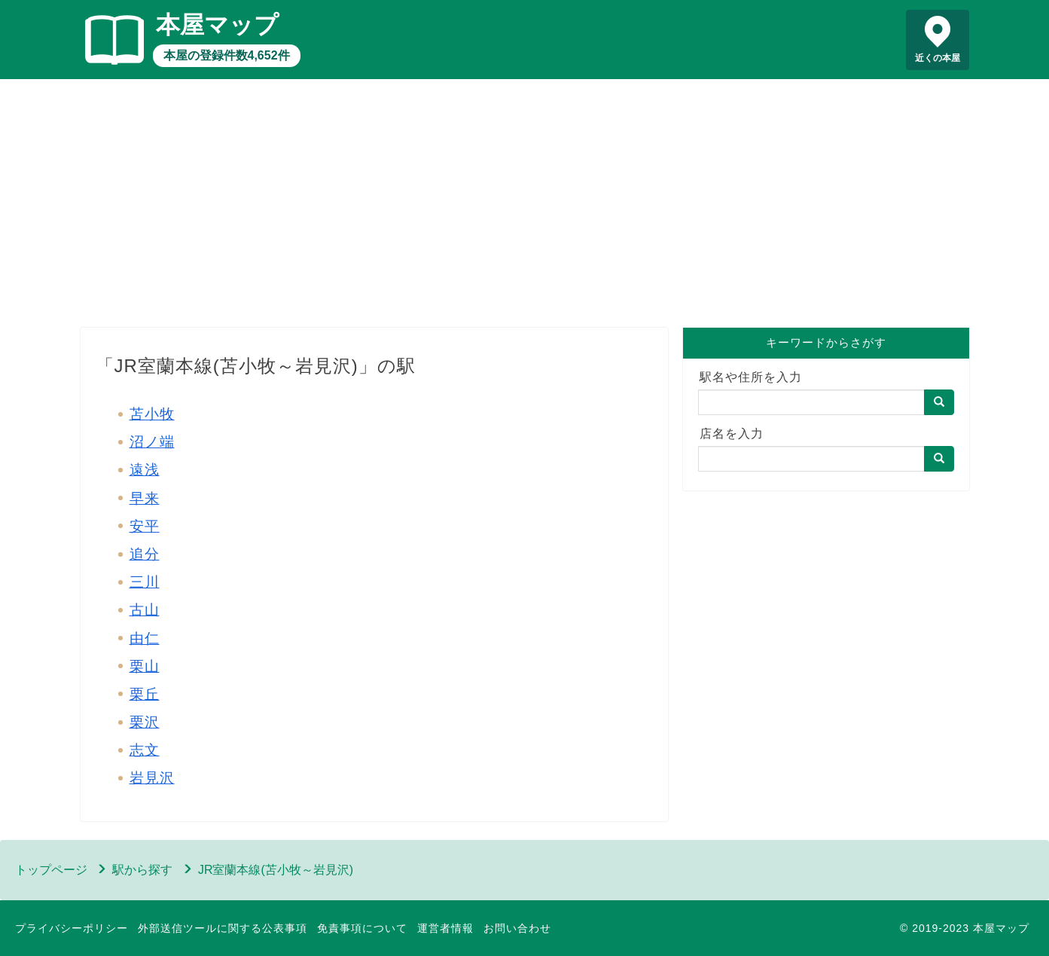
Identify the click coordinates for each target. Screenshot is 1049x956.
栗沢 (145, 722)
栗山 (145, 666)
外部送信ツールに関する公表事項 (222, 928)
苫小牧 (152, 414)
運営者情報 (445, 928)
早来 (145, 498)
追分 (145, 554)
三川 (145, 582)
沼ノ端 (152, 442)
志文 (145, 750)
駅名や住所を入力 (751, 377)
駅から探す (142, 869)
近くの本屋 (937, 58)
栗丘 (145, 694)
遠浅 (145, 470)
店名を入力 (732, 433)
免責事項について (362, 928)
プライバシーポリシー (71, 928)
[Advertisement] (525, 207)
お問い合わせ (517, 928)
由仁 (145, 638)
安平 (145, 526)
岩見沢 (152, 778)
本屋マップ (217, 24)
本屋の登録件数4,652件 (226, 55)
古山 (145, 610)
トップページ (51, 869)
